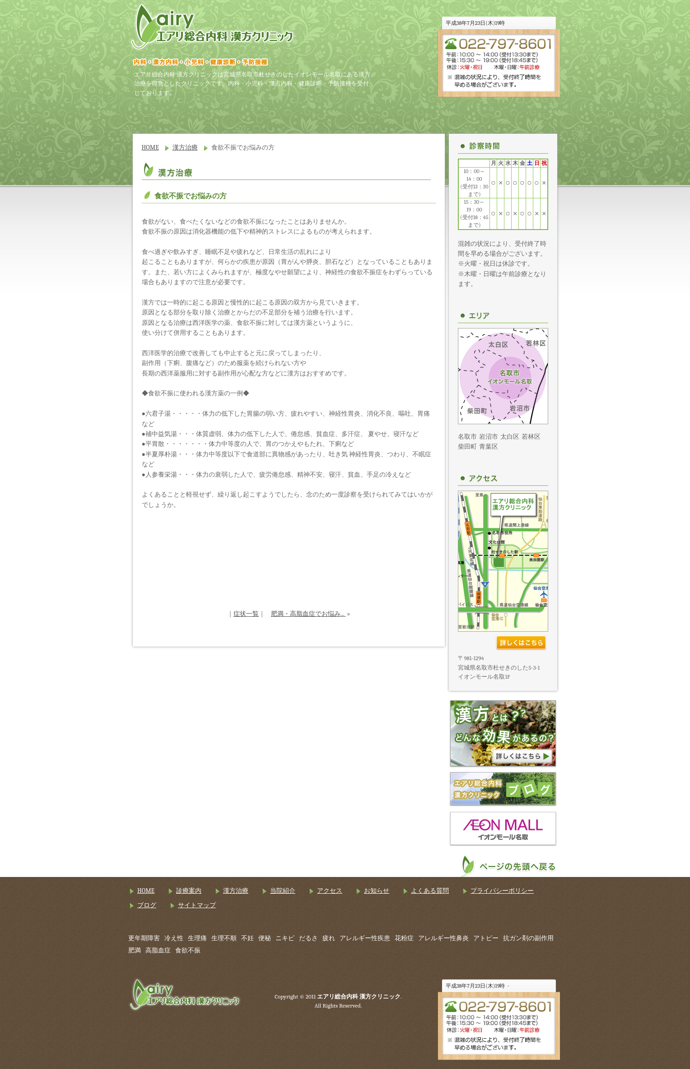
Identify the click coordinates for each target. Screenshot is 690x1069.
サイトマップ (197, 905)
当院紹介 (380, 113)
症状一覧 (246, 614)
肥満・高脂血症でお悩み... (308, 614)
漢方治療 (309, 113)
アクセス (451, 113)
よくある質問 (430, 891)
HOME (166, 113)
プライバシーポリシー (502, 891)
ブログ (146, 905)
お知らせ (523, 113)
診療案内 (237, 113)
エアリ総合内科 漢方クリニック (212, 27)
